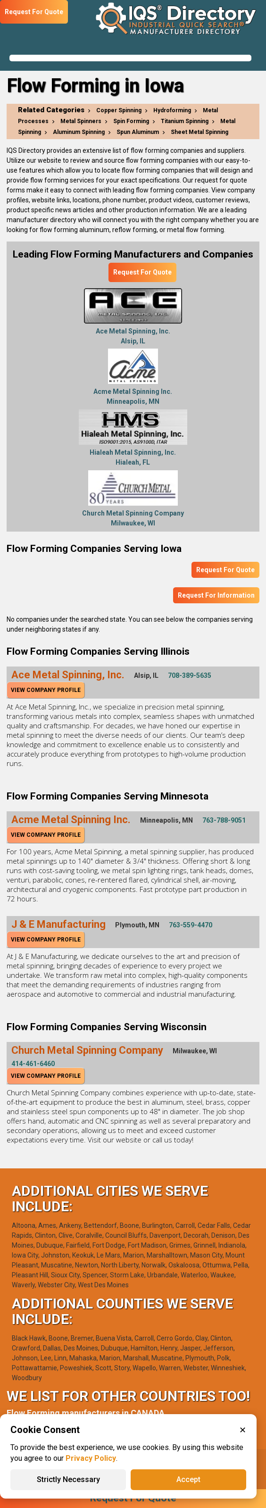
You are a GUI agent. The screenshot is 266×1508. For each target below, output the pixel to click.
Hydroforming (172, 110)
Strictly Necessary (68, 1479)
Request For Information (216, 595)
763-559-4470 (190, 925)
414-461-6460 (33, 1063)
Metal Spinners (80, 121)
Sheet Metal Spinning (199, 132)
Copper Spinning (118, 110)
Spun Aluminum (137, 132)
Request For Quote (142, 272)
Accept (188, 1479)
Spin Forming (131, 121)
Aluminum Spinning (79, 132)
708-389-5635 (189, 675)
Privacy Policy (91, 1458)
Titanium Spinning (184, 121)
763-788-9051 (224, 820)
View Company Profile (46, 690)
